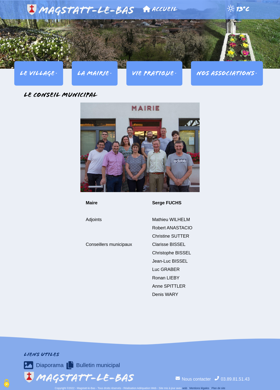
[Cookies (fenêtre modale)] (6, 383)
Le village (38, 73)
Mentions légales (199, 388)
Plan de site (218, 388)
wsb (184, 388)
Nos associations (227, 73)
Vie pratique (154, 73)
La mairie (94, 73)
